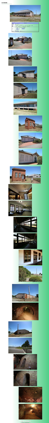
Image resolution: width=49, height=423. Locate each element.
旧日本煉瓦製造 (17, 31)
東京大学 (17, 29)
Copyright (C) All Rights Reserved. (25, 422)
